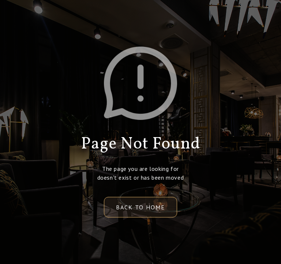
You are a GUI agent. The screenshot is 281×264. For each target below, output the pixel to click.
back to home (140, 207)
